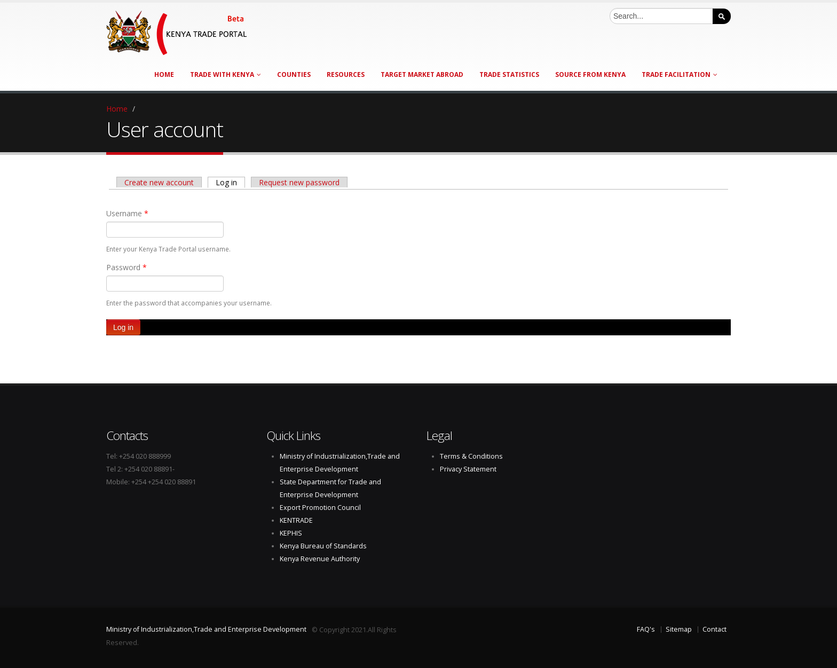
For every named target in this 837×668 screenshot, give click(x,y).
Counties (294, 74)
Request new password (299, 182)
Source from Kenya (590, 74)
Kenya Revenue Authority (320, 558)
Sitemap (679, 629)
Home (164, 74)
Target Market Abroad (422, 74)
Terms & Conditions (471, 456)
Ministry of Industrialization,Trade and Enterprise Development (206, 629)
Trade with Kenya (225, 74)
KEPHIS (291, 533)
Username (127, 213)
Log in (230, 182)
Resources (346, 74)
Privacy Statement (468, 469)
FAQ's (646, 629)
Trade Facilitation (679, 74)
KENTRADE (296, 520)
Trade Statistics (509, 74)
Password (126, 267)
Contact (714, 629)
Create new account (159, 182)
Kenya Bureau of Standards (323, 546)
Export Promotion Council (320, 507)
